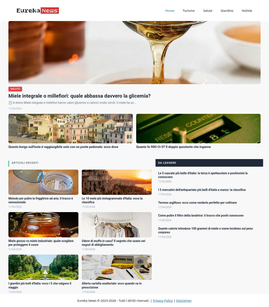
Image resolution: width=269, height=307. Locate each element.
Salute (207, 10)
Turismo (189, 10)
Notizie (247, 10)
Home (169, 10)
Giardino (227, 10)
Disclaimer (184, 300)
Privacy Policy (163, 300)
